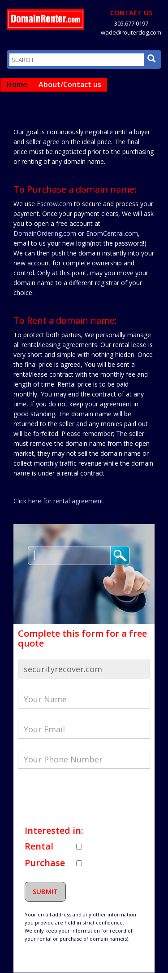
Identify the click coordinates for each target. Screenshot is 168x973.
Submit (45, 891)
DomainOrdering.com (44, 233)
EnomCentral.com (112, 233)
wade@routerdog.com (131, 32)
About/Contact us (70, 84)
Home (17, 84)
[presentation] (86, 797)
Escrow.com (54, 203)
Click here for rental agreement (58, 501)
